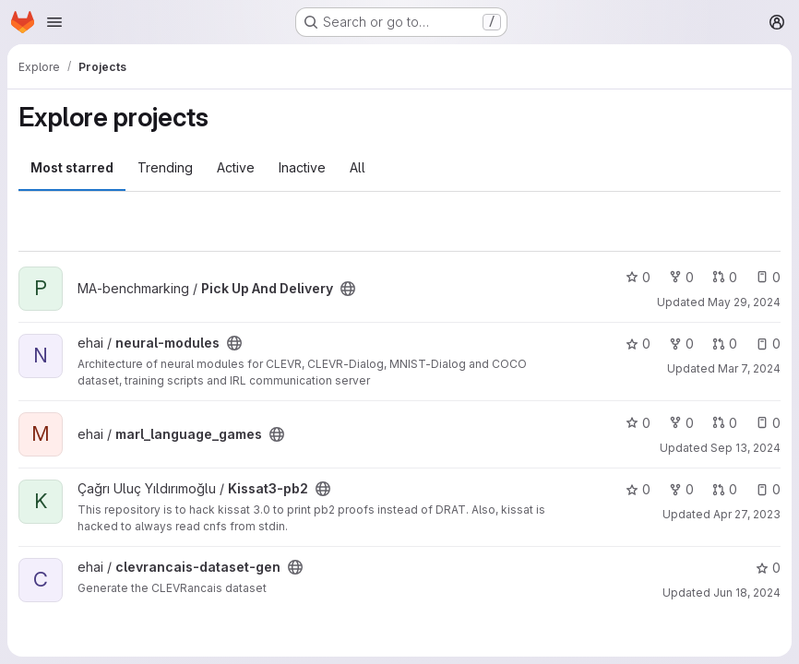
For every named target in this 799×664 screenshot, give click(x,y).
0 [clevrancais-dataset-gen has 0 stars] (768, 567)
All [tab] (357, 167)
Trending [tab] (165, 167)
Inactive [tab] (302, 167)
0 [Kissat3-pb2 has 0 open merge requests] (724, 489)
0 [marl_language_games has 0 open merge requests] (724, 423)
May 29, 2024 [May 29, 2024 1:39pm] (744, 302)
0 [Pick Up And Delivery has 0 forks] (681, 277)
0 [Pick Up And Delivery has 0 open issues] (768, 277)
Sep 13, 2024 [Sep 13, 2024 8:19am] (745, 448)
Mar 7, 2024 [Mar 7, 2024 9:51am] (749, 368)
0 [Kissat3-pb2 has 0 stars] (638, 489)
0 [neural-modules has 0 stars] (638, 343)
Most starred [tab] (71, 167)
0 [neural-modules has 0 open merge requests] (724, 343)
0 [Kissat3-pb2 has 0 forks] (681, 489)
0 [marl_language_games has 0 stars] (638, 423)
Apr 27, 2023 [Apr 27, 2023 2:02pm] (747, 514)
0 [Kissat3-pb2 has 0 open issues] (768, 489)
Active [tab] (236, 167)
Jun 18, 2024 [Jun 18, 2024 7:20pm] (747, 592)
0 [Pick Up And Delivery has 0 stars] (638, 277)
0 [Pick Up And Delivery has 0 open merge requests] (724, 277)
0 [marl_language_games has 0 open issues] (768, 423)
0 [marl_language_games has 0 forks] (681, 423)
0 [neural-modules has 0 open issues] (768, 343)
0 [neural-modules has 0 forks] (681, 343)
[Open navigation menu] (54, 22)
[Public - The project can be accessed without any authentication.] (347, 288)
